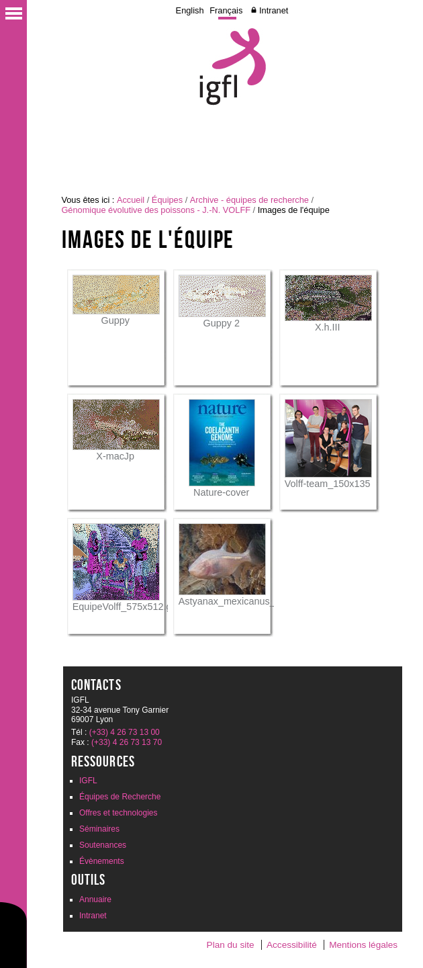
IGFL (88, 780)
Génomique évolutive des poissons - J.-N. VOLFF (155, 210)
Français (225, 10)
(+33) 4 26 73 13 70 (126, 742)
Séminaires (99, 829)
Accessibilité (292, 945)
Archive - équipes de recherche (249, 200)
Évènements (101, 861)
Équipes (167, 200)
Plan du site (230, 945)
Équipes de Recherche (119, 796)
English (190, 10)
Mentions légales (363, 945)
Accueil (130, 200)
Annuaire (95, 899)
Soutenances (102, 845)
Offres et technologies (118, 813)
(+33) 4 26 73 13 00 (124, 732)
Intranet (273, 10)
